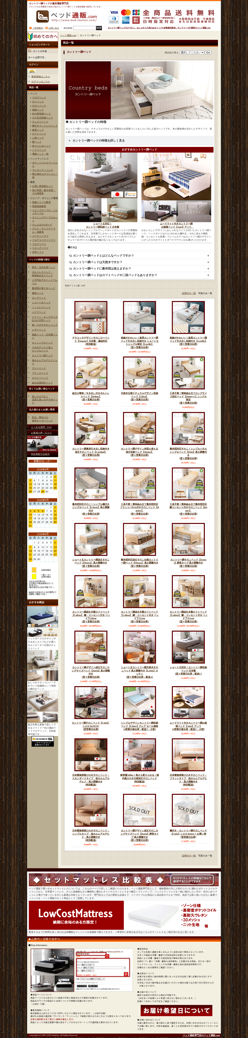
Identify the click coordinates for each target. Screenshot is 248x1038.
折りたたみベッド (41, 146)
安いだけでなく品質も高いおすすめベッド (45, 399)
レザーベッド (39, 329)
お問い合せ (53, 28)
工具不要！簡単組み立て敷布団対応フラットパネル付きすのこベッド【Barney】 (139, 509)
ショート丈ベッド (41, 302)
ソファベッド (39, 150)
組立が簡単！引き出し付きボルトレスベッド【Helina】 (90, 396)
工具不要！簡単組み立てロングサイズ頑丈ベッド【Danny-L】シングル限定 (188, 398)
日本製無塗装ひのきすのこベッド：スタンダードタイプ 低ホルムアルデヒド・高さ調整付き (90, 780)
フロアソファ (39, 244)
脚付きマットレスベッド (45, 126)
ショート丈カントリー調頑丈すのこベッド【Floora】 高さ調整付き (90, 563)
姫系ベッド (38, 130)
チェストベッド (40, 121)
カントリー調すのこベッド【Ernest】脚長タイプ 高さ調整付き (188, 563)
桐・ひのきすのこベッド (45, 325)
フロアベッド (39, 97)
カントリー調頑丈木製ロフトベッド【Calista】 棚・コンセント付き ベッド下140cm (90, 617)
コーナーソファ (40, 236)
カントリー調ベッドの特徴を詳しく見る (98, 140)
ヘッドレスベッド (41, 307)
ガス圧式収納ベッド (42, 117)
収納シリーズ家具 (41, 202)
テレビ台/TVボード (42, 224)
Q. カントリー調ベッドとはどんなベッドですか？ (101, 255)
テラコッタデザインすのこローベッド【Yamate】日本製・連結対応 (90, 341)
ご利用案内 (37, 28)
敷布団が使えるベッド (43, 288)
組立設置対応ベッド (42, 382)
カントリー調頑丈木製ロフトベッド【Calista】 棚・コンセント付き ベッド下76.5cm (188, 617)
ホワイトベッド (40, 378)
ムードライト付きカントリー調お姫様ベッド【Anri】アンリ (188, 726)
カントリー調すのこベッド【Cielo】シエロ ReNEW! (90, 726)
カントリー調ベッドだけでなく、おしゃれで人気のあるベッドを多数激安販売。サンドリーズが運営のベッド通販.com (159, 28)
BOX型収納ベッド (41, 113)
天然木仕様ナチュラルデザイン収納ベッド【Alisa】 (139, 396)
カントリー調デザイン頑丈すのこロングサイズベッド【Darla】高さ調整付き (90, 672)
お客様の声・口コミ (41, 433)
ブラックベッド (40, 373)
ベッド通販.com (68, 35)
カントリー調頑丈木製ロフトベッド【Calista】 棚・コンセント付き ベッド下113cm (139, 617)
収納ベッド (38, 109)
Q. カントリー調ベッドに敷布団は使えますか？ (100, 268)
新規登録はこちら (40, 76)
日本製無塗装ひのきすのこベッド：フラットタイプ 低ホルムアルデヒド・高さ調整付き (188, 780)
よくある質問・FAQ (41, 427)
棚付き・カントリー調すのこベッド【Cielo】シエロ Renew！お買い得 (188, 834)
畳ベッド (36, 142)
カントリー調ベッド (42, 355)
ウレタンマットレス (42, 170)
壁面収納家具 (39, 206)
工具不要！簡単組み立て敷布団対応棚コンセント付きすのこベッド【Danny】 (188, 509)
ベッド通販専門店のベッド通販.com (201, 1035)
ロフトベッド (39, 133)
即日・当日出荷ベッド (43, 267)
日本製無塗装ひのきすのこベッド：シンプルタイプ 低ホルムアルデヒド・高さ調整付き (90, 835)
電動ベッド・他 (40, 154)
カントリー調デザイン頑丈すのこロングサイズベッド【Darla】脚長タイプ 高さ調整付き (139, 835)
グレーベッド (39, 368)
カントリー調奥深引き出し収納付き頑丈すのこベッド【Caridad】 (90, 452)
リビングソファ (40, 248)
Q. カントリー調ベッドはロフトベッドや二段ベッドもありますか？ (113, 275)
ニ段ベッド (38, 137)
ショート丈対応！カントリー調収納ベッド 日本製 (188, 671)
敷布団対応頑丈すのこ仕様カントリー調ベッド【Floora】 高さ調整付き (139, 563)
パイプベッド (39, 312)
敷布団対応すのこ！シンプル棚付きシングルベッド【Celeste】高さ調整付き (90, 509)
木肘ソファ (38, 252)
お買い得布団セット (42, 186)
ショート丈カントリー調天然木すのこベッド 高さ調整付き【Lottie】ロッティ (139, 672)
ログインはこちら (40, 81)
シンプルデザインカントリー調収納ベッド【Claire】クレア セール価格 (139, 726)
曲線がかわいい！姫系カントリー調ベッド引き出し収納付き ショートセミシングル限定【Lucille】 (139, 342)
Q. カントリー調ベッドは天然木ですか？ (95, 262)
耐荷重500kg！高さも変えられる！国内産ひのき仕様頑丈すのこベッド (139, 778)
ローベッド (38, 101)
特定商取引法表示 (40, 454)
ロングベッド (39, 298)
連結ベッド (38, 293)
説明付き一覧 (189, 293)
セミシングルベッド (42, 342)
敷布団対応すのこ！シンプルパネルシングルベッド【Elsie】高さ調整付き (188, 453)
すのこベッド (39, 105)
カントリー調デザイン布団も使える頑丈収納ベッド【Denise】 (139, 452)
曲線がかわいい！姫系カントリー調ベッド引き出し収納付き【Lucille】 (188, 341)
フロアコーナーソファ (43, 240)
